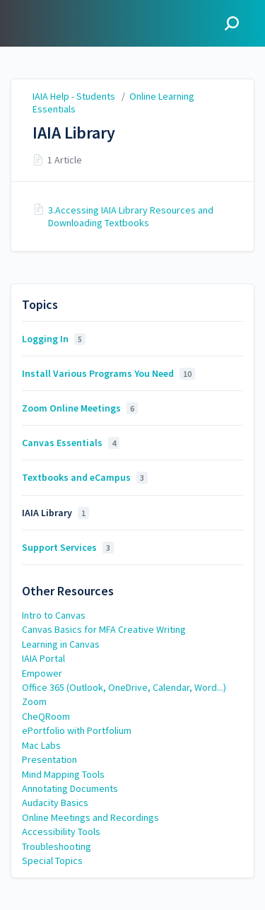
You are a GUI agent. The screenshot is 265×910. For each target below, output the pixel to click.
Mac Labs (41, 745)
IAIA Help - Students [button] (61, 23)
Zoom (34, 701)
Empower (42, 673)
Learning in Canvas (61, 644)
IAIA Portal (43, 658)
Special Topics (52, 860)
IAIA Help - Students (74, 96)
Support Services (68, 547)
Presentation (49, 759)
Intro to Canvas (54, 615)
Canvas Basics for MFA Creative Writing (104, 629)
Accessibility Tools (61, 831)
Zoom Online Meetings (80, 408)
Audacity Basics (55, 802)
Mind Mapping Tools (63, 774)
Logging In (54, 338)
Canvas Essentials (70, 442)
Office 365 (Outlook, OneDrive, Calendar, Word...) (124, 687)
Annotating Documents (70, 788)
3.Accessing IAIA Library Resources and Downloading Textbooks (130, 216)
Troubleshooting (56, 846)
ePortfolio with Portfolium (76, 730)
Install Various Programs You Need (108, 373)
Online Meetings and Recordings (90, 817)
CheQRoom (46, 716)
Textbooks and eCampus (85, 477)
